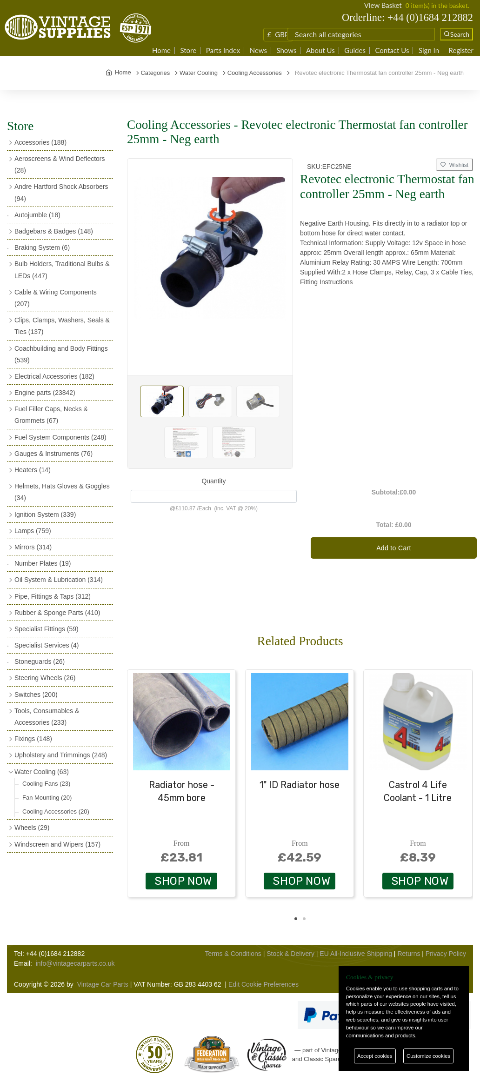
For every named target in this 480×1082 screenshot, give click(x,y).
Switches (36, 694)
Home (161, 50)
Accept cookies (374, 1056)
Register (461, 50)
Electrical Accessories (54, 376)
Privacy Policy (446, 953)
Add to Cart (393, 548)
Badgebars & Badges (53, 231)
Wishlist (454, 165)
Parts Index (223, 50)
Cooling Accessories (55, 811)
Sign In (429, 50)
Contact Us (392, 50)
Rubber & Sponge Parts (57, 612)
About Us (320, 50)
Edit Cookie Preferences (263, 984)
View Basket (383, 5)
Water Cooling (41, 771)
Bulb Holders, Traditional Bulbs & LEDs (62, 269)
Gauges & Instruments (53, 453)
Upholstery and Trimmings (60, 755)
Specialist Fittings (46, 629)
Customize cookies (428, 1056)
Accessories (40, 142)
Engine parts (44, 392)
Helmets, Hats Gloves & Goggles (62, 491)
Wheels (31, 827)
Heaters (32, 470)
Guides (355, 50)
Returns (408, 953)
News (258, 50)
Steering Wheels (45, 677)
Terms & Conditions (233, 953)
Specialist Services (46, 645)
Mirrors (33, 547)
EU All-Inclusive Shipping (356, 953)
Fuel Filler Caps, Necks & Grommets (51, 414)
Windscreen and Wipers (57, 844)
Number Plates (42, 563)
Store (188, 50)
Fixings (33, 738)
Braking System (42, 247)
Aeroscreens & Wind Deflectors (59, 164)
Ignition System (45, 514)
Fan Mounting (47, 797)
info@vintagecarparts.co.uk (75, 963)
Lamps (32, 530)
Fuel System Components (60, 437)
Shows (286, 50)
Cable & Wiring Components (55, 297)
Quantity (213, 481)
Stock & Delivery (290, 953)
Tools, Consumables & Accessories (46, 716)
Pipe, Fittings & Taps (52, 596)
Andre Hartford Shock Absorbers (61, 192)
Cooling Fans (46, 783)
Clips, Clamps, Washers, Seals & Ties (62, 325)
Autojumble (37, 215)
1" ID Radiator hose (300, 784)
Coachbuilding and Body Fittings (61, 354)
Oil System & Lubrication (58, 579)
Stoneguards (39, 661)
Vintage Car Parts (102, 984)
